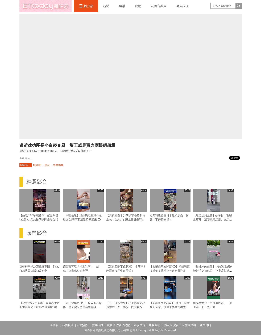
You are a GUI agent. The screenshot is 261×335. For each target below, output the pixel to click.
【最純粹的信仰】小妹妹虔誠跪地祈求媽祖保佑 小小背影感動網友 (212, 270)
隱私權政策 (171, 325)
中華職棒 (58, 165)
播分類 (88, 6)
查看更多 (26, 158)
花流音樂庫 (159, 6)
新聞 (106, 6)
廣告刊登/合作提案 (118, 325)
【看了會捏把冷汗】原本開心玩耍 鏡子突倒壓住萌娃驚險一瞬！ (82, 307)
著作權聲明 (189, 325)
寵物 (138, 6)
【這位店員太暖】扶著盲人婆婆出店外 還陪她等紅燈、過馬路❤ (212, 219)
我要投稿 (67, 325)
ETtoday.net (143, 330)
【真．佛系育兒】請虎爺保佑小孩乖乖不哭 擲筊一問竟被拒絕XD (125, 307)
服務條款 (154, 325)
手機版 (54, 325)
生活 (47, 165)
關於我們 (97, 325)
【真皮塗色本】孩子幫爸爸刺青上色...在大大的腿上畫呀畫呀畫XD (125, 219)
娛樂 (122, 6)
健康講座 (182, 6)
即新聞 (37, 165)
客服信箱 (139, 325)
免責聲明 (205, 325)
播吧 (45, 6)
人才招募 (82, 325)
